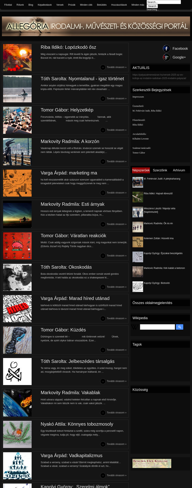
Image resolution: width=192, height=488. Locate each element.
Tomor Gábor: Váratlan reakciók (73, 236)
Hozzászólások (119, 4)
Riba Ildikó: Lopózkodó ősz (68, 47)
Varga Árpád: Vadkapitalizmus (71, 456)
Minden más (137, 4)
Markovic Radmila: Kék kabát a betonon (164, 268)
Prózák (71, 4)
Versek (60, 4)
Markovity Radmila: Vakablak (70, 393)
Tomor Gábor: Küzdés (62, 330)
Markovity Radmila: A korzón (69, 141)
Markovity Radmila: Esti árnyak (72, 204)
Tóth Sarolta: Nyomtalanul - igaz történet (82, 78)
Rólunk (20, 4)
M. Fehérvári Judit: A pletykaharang (162, 178)
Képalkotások (45, 4)
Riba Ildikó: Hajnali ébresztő (158, 193)
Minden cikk (86, 4)
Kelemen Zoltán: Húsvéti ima (158, 238)
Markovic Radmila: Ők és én (158, 223)
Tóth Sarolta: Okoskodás (65, 267)
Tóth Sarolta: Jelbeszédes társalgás (77, 361)
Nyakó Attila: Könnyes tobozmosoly (76, 424)
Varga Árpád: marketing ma (68, 173)
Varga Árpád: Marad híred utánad (74, 299)
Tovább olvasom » (117, 67)
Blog (31, 4)
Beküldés (101, 4)
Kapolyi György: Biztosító (157, 283)
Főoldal (8, 4)
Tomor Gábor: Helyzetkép (66, 110)
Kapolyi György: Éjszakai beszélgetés (163, 253)
